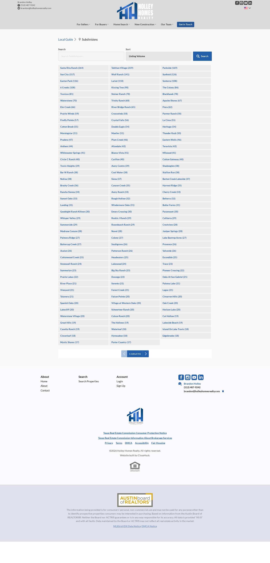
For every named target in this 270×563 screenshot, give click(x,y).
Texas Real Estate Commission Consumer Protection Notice (135, 432)
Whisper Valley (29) (70, 218)
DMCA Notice (149, 526)
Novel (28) (116, 231)
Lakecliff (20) (67, 309)
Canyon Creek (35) (120, 185)
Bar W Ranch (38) (69, 172)
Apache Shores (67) (172, 100)
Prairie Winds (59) (69, 113)
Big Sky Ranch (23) (120, 270)
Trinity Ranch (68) (120, 100)
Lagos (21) (168, 290)
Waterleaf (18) (118, 329)
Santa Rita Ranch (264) (72, 68)
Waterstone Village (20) (72, 316)
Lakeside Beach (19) (173, 322)
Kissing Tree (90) (119, 87)
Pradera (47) (66, 139)
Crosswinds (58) (119, 113)
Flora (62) (167, 107)
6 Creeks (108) (67, 87)
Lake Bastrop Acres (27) (174, 237)
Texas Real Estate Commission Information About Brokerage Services (135, 437)
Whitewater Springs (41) (72, 152)
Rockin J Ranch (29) (121, 218)
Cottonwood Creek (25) (72, 257)
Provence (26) (169, 244)
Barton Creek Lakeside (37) (176, 179)
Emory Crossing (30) (121, 211)
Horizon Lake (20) (171, 309)
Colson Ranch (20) (120, 316)
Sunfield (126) (170, 74)
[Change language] (247, 8)
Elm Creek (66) (67, 107)
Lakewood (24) (118, 264)
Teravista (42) (170, 146)
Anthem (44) (66, 146)
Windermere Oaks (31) (122, 205)
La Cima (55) (169, 120)
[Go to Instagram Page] (241, 3)
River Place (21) (68, 283)
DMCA (128, 442)
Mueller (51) (117, 133)
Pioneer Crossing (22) (173, 270)
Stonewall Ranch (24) (71, 264)
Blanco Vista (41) (120, 152)
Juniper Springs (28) (173, 231)
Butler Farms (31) (171, 205)
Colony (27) (117, 237)
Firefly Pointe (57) (69, 120)
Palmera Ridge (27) (70, 237)
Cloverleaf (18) (68, 335)
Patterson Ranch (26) (122, 250)
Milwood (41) (169, 152)
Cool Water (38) (119, 172)
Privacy (109, 442)
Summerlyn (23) (68, 270)
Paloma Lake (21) (171, 283)
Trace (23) (168, 264)
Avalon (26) (66, 250)
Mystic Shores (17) (69, 342)
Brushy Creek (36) (69, 185)
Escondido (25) (170, 257)
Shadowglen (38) (171, 166)
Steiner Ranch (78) (120, 94)
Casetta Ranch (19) (70, 329)
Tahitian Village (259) (122, 68)
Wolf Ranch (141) (120, 74)
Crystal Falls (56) (120, 120)
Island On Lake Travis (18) (176, 329)
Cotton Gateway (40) (173, 159)
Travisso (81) (66, 94)
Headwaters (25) (119, 257)
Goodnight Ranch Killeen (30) (75, 211)
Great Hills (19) (68, 322)
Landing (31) (66, 205)
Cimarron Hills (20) (172, 296)
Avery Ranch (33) (120, 192)
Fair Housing (158, 442)
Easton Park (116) (69, 81)
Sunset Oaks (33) (68, 198)
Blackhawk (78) (170, 94)
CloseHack (143, 455)
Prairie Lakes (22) (69, 277)
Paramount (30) (170, 211)
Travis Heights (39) (70, 166)
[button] (202, 56)
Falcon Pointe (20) (120, 296)
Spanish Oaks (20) (69, 303)
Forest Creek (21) (120, 290)
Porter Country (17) (121, 342)
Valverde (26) (169, 250)
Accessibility (142, 442)
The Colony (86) (171, 87)
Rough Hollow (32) (120, 198)
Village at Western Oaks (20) (126, 303)
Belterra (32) (169, 198)
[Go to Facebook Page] (237, 3)
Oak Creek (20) (170, 303)
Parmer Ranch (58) (172, 113)
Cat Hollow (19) (171, 316)
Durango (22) (118, 277)
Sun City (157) (67, 74)
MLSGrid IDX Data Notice (127, 526)
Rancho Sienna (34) (70, 192)
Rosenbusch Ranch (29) (123, 224)
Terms (119, 442)
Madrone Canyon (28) (71, 231)
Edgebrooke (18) (171, 335)
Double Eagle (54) (120, 126)
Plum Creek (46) (119, 139)
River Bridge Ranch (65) (123, 107)
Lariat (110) (117, 81)
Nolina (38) (66, 179)
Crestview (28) (170, 224)
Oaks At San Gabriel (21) (175, 277)
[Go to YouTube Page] (246, 3)
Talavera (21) (67, 296)
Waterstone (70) (68, 100)
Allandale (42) (118, 146)
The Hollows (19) (120, 322)
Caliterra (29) (169, 218)
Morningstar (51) (68, 133)
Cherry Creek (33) (172, 192)
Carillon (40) (117, 159)
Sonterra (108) (170, 81)
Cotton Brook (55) (69, 126)
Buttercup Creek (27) (70, 244)
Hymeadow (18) (119, 335)
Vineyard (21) (67, 290)
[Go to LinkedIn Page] (250, 3)
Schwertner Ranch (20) (122, 309)
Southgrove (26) (119, 244)
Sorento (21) (117, 283)
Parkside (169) (170, 68)
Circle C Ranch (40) (70, 159)
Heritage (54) (169, 126)
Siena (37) (116, 179)
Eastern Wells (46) (172, 139)
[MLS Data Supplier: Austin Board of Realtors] (135, 500)
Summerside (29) (68, 224)
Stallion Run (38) (171, 172)
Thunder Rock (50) (172, 133)
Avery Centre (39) (120, 166)
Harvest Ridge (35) (172, 185)
